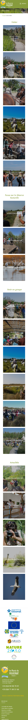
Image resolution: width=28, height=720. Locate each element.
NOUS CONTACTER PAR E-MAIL (13, 696)
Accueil (3, 15)
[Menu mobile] (23, 3)
